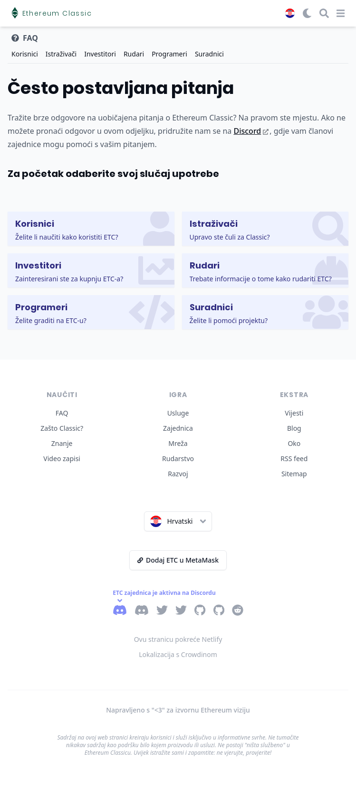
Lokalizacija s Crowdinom (178, 654)
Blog (294, 428)
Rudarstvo (178, 458)
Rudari (134, 53)
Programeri (169, 53)
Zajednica (178, 428)
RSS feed (294, 458)
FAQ (62, 412)
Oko (294, 443)
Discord (251, 131)
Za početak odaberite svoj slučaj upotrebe (113, 173)
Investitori (100, 53)
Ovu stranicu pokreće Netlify (178, 639)
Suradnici (209, 53)
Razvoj (178, 473)
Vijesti (294, 412)
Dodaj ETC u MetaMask (178, 560)
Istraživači (61, 53)
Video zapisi (61, 458)
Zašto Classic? (61, 428)
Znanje (62, 443)
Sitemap (294, 473)
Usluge (178, 412)
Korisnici (24, 53)
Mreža (177, 443)
